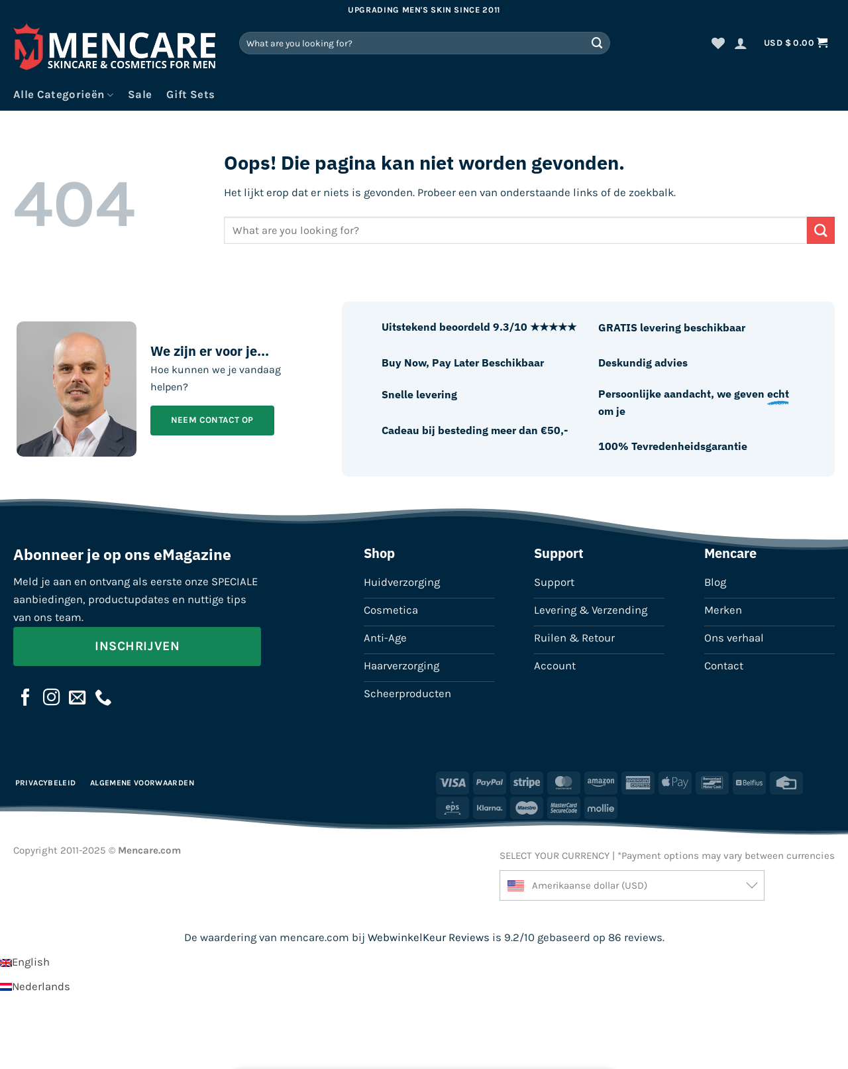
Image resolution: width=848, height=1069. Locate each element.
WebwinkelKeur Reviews (429, 937)
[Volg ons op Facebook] (25, 698)
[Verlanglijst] (718, 43)
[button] (740, 43)
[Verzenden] (598, 42)
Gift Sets (190, 94)
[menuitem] (25, 962)
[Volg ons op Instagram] (51, 698)
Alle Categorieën (63, 94)
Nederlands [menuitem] (41, 986)
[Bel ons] (103, 698)
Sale (140, 94)
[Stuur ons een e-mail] (77, 698)
